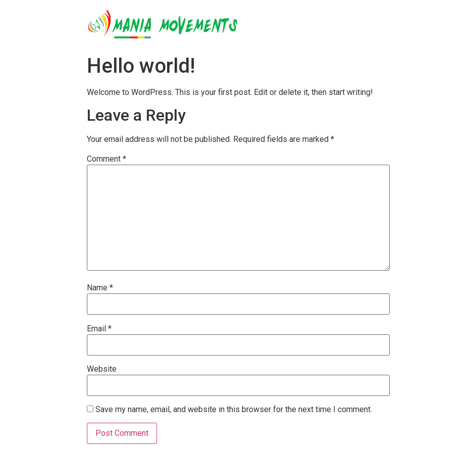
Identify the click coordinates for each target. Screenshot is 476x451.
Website (102, 369)
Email (99, 329)
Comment (106, 159)
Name (100, 288)
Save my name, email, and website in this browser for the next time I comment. (233, 410)
